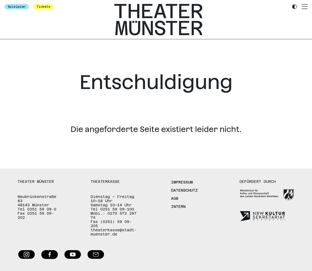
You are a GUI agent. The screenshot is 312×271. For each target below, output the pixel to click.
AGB (174, 198)
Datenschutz (184, 190)
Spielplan (17, 6)
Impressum (182, 182)
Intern (178, 206)
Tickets (43, 6)
